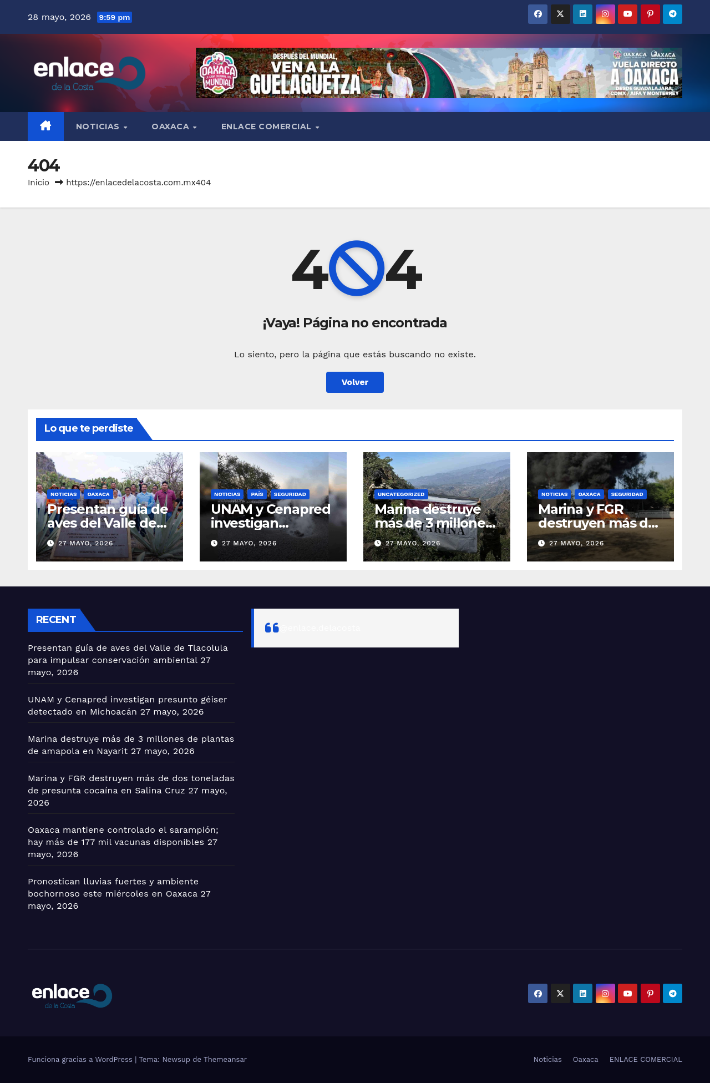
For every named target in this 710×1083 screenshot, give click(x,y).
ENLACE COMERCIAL (268, 126)
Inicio (38, 183)
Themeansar (225, 1059)
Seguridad (290, 494)
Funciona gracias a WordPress (81, 1059)
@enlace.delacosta (320, 628)
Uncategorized (401, 494)
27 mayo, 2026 (85, 543)
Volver (355, 382)
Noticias (99, 126)
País (257, 494)
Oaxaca (171, 126)
